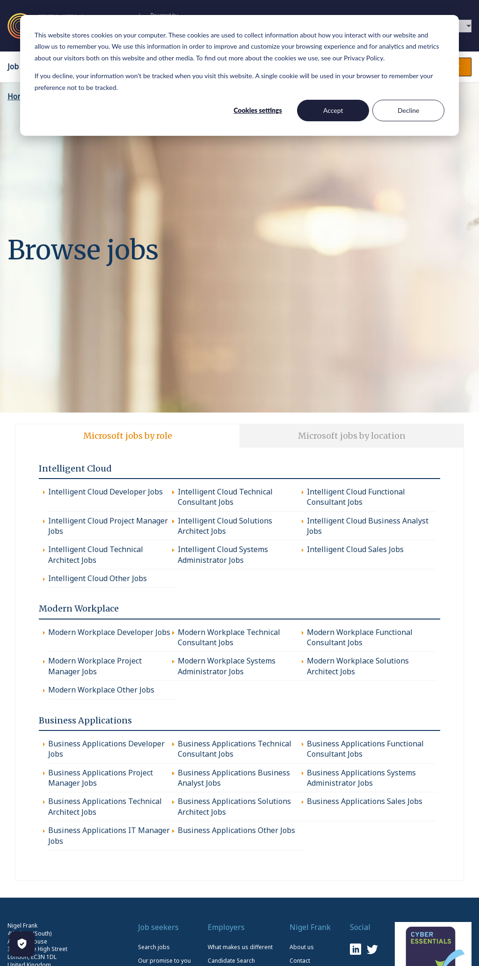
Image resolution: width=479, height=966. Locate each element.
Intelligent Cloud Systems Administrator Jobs (223, 554)
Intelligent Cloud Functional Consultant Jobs (356, 497)
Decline (409, 110)
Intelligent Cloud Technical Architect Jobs (95, 554)
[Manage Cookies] (22, 944)
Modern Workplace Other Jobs (101, 690)
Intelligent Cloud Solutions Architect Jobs (225, 526)
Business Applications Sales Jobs (364, 801)
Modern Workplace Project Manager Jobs (95, 666)
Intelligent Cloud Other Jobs (97, 578)
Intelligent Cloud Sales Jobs (355, 549)
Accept (333, 110)
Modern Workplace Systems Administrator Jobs (227, 666)
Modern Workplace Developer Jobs (109, 632)
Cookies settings (258, 110)
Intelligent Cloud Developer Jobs (105, 492)
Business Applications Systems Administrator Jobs (361, 777)
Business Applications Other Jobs (236, 830)
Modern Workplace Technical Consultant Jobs (229, 637)
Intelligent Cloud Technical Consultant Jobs (225, 497)
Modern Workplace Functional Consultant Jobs (360, 637)
